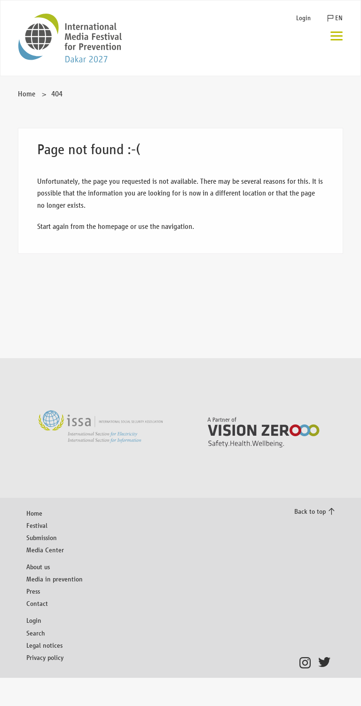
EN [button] (339, 18)
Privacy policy (44, 657)
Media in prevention (54, 579)
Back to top (310, 511)
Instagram (307, 662)
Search (35, 633)
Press (33, 591)
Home (26, 94)
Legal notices (44, 645)
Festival (36, 525)
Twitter (326, 662)
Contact (37, 603)
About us (38, 567)
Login (303, 18)
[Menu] (336, 36)
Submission (41, 537)
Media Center (45, 550)
